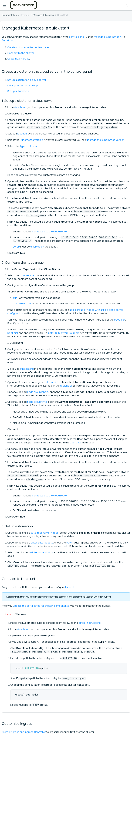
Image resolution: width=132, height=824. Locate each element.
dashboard (20, 107)
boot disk (119, 319)
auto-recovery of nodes (45, 532)
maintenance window (41, 552)
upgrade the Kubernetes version (105, 139)
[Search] (126, 5)
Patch (69, 542)
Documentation (9, 15)
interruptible (52, 382)
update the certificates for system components (41, 605)
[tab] (8, 614)
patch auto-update (42, 542)
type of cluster (28, 146)
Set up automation (18, 91)
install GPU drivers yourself (63, 333)
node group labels (37, 392)
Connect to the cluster (20, 53)
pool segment (28, 275)
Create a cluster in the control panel (28, 47)
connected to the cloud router (50, 231)
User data (75, 442)
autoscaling (27, 368)
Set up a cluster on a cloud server (26, 79)
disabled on (37, 246)
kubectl (69, 587)
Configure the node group (22, 85)
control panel (76, 36)
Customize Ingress (18, 58)
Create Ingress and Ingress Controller (24, 732)
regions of (66, 385)
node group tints (37, 401)
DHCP (16, 246)
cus (15, 297)
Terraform (7, 40)
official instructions (90, 622)
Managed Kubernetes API (108, 36)
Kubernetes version (31, 139)
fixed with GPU (24, 303)
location (22, 133)
